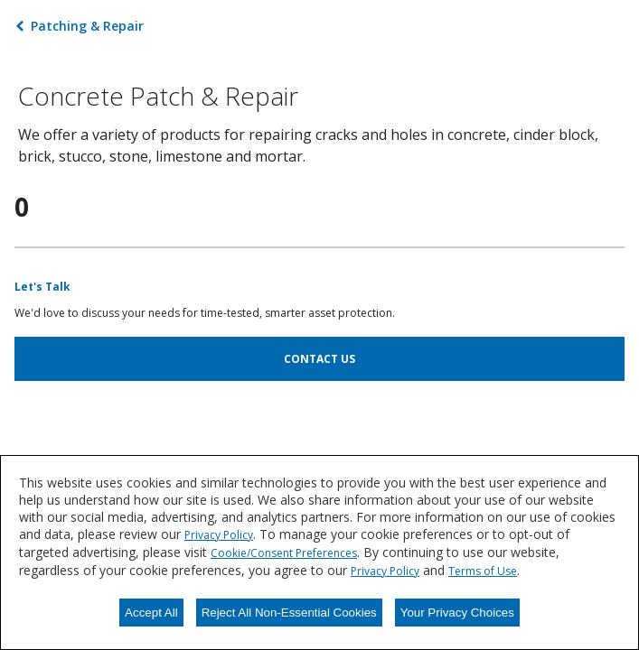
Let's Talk (42, 286)
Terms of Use (482, 571)
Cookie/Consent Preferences (284, 553)
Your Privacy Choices (457, 612)
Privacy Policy (218, 535)
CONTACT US (319, 359)
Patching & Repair (87, 25)
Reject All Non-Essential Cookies (289, 612)
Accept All (151, 612)
